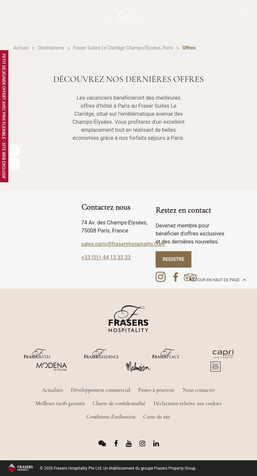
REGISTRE (173, 259)
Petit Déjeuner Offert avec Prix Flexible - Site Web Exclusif (3, 116)
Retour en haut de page (217, 279)
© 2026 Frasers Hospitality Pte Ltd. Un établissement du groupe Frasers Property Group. (118, 468)
